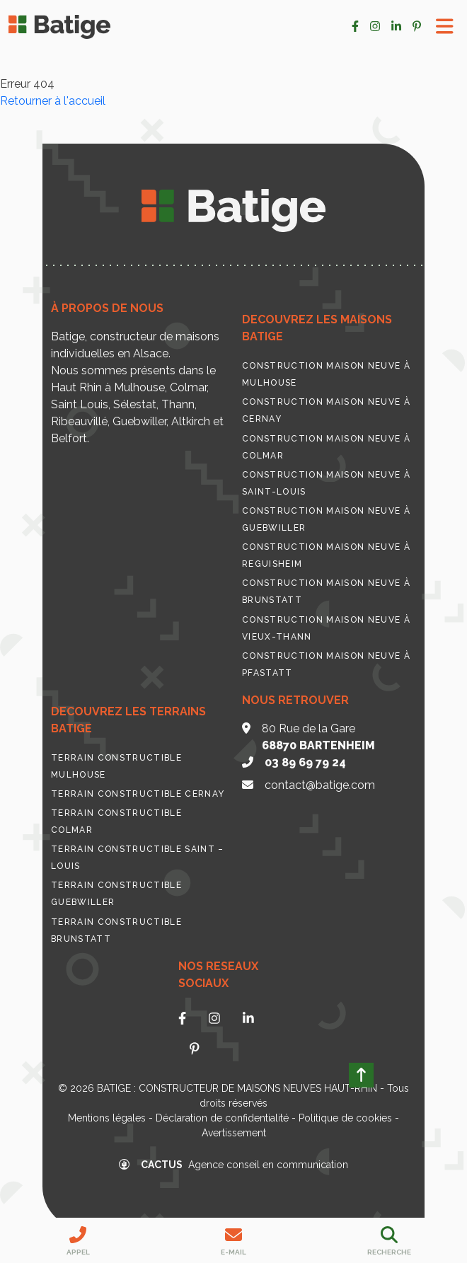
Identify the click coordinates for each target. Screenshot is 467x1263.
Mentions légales (107, 1118)
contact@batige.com (320, 785)
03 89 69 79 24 (305, 762)
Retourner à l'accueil (52, 101)
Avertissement (234, 1132)
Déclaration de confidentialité (222, 1118)
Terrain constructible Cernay (137, 794)
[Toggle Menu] (445, 26)
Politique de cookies (345, 1118)
